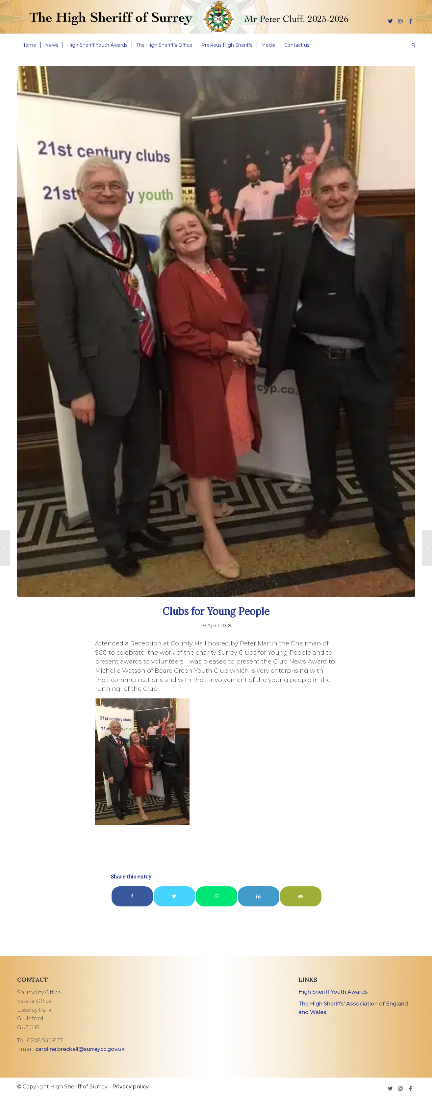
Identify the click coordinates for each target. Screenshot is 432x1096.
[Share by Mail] (300, 896)
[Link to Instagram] (400, 21)
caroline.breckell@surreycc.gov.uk (80, 1049)
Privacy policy (130, 1086)
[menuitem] (28, 45)
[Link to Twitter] (390, 21)
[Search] (411, 45)
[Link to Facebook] (410, 21)
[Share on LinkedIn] (258, 896)
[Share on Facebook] (132, 896)
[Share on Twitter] (174, 896)
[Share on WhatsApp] (216, 896)
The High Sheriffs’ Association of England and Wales (353, 1008)
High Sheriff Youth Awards (333, 992)
